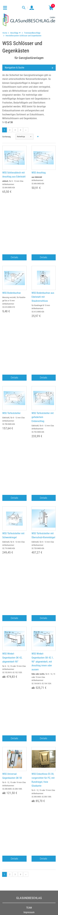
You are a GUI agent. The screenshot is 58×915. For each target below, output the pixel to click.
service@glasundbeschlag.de (29, 810)
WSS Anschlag (39, 172)
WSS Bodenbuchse (11, 248)
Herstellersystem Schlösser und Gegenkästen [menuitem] (23, 35)
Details (14, 212)
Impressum (29, 645)
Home (4, 33)
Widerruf (29, 659)
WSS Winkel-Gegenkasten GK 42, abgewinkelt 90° (12, 479)
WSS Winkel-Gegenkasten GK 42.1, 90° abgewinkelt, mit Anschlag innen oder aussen (42, 483)
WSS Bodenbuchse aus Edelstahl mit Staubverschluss (43, 252)
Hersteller (29, 744)
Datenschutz (29, 654)
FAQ (29, 735)
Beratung (29, 731)
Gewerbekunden (29, 690)
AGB (29, 650)
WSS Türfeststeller (11, 324)
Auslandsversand (29, 704)
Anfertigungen (29, 726)
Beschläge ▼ (15, 33)
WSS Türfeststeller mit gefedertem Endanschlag (43, 328)
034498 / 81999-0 (29, 806)
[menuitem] (4, 32)
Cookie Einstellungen (29, 663)
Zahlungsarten (29, 695)
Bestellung (29, 686)
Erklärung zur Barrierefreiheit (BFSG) (29, 668)
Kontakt (29, 708)
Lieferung (29, 699)
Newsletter (29, 749)
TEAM (29, 641)
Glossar (29, 740)
